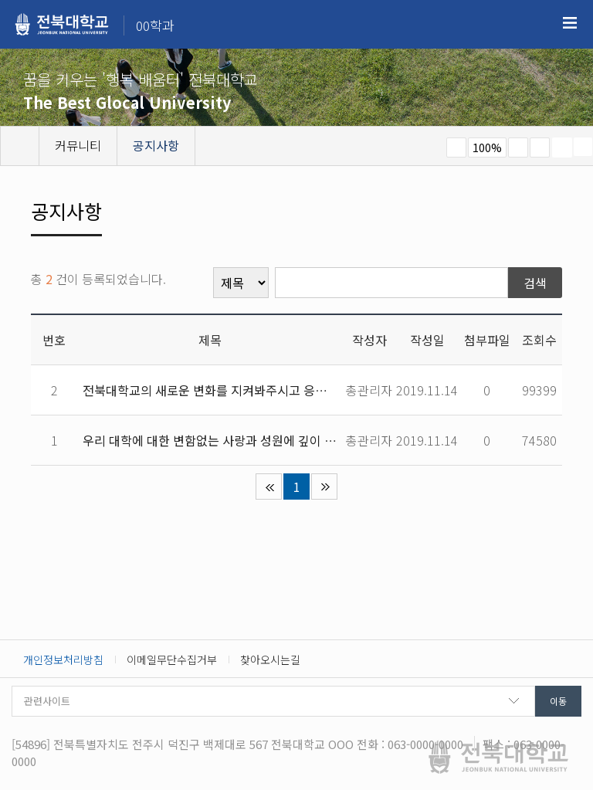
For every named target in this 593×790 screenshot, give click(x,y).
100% (487, 147)
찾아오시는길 (270, 659)
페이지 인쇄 (562, 147)
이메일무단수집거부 (172, 659)
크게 (518, 147)
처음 (269, 486)
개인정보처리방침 (63, 659)
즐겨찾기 (540, 147)
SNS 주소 (583, 146)
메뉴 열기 (569, 23)
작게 (456, 147)
